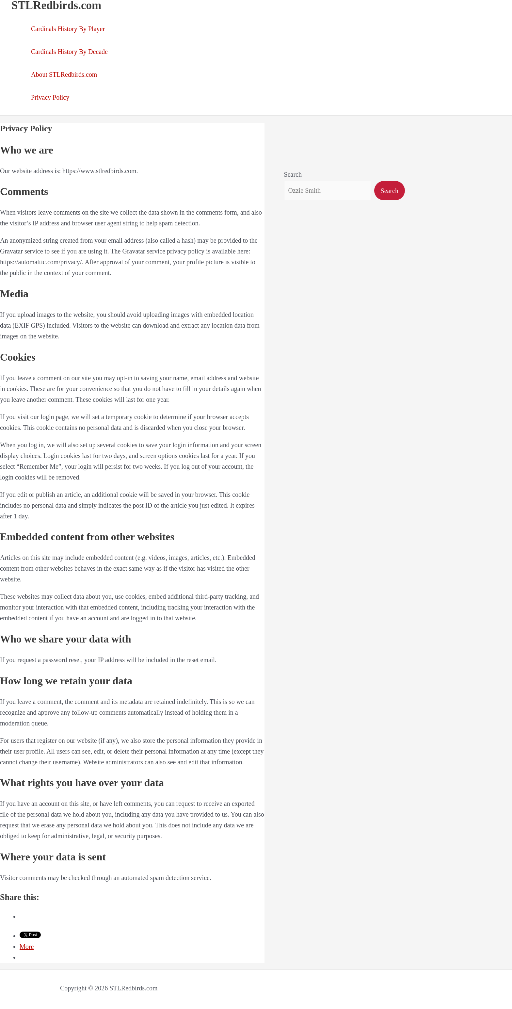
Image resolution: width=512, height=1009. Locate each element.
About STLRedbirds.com (64, 74)
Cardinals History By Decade (69, 51)
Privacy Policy (50, 97)
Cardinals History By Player (68, 28)
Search (293, 174)
